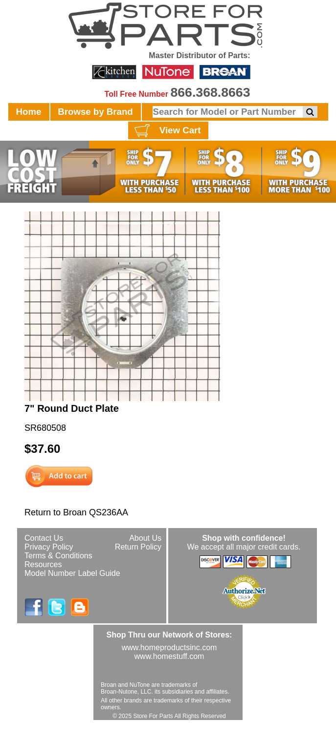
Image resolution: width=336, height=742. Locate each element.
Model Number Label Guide (72, 573)
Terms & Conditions (58, 555)
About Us (145, 538)
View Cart (166, 131)
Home (29, 111)
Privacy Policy (48, 547)
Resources (43, 564)
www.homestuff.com (169, 656)
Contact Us (43, 538)
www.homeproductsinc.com (169, 647)
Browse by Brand (95, 111)
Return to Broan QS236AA (76, 512)
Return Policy (138, 547)
